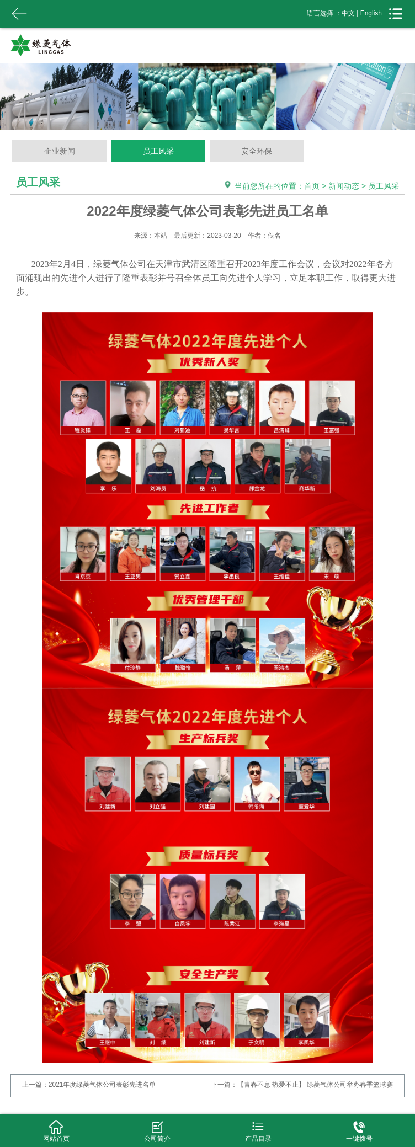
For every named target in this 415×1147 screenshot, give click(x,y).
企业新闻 (59, 151)
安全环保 (256, 151)
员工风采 (158, 151)
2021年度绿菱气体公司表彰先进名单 (102, 1085)
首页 (312, 186)
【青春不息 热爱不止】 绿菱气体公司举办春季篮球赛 (315, 1085)
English (371, 13)
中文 (348, 13)
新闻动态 (343, 186)
